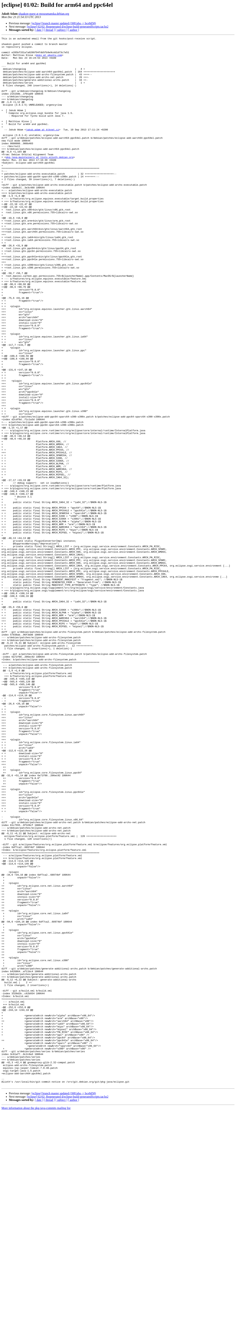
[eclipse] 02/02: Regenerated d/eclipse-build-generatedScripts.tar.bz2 (67, 26)
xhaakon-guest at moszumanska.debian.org (43, 13)
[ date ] (39, 29)
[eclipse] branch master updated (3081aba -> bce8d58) (64, 23)
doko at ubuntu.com (49, 59)
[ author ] (73, 29)
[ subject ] (61, 29)
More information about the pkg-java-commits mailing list (35, 1317)
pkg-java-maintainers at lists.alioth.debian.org (39, 181)
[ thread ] (49, 29)
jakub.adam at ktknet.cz (42, 148)
